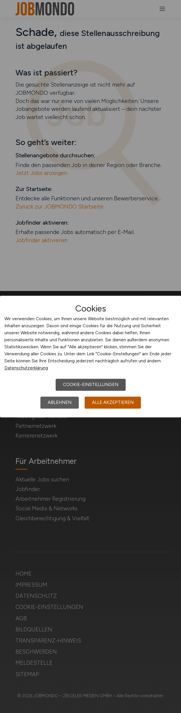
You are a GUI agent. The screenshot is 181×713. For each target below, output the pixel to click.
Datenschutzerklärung (26, 368)
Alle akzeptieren (113, 402)
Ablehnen (59, 402)
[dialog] (90, 356)
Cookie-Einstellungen (90, 384)
